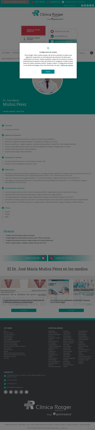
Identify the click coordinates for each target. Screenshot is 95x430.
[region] (48, 61)
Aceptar (48, 71)
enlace (37, 65)
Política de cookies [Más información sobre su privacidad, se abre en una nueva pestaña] (67, 65)
